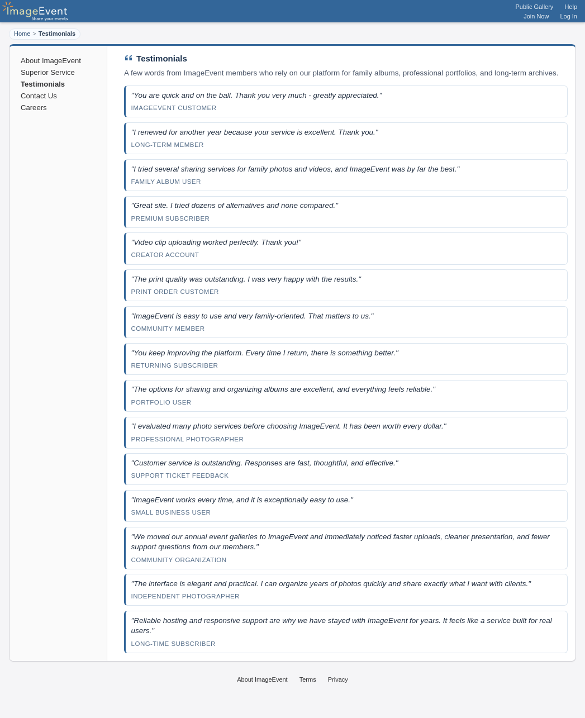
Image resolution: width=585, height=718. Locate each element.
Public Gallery (535, 6)
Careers (34, 107)
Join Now (536, 16)
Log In (568, 16)
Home (22, 33)
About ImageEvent (51, 60)
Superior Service (48, 72)
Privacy (338, 679)
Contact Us (39, 96)
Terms (307, 679)
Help (570, 6)
